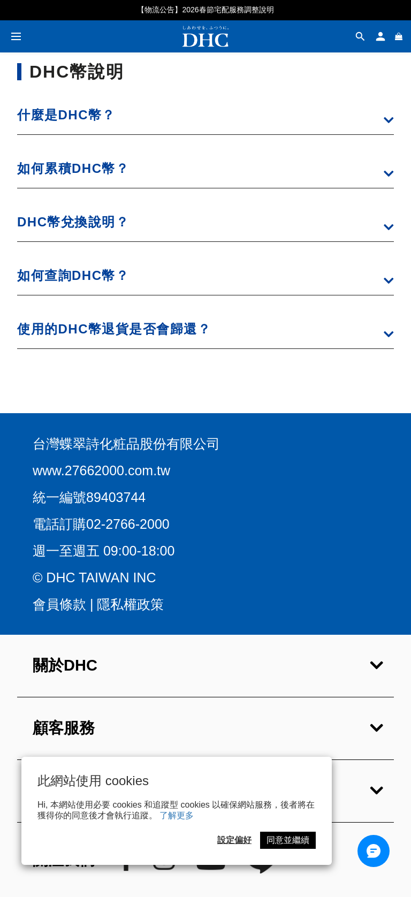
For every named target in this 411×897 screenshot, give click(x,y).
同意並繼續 (288, 840)
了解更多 (176, 815)
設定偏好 (234, 840)
